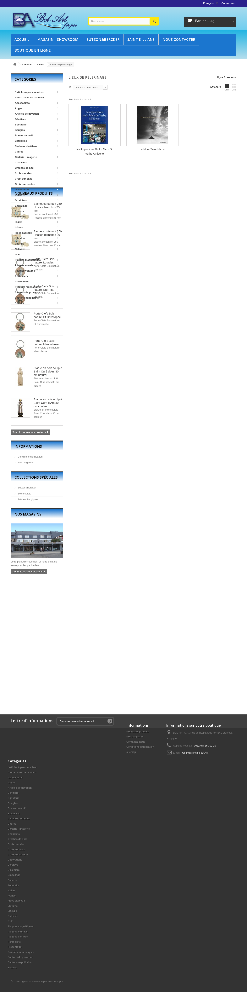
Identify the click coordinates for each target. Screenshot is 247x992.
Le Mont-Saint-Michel (152, 149)
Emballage (36, 205)
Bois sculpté (24, 617)
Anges (36, 108)
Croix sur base (36, 178)
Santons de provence (36, 292)
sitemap (131, 752)
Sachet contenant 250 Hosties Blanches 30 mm (48, 359)
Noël (36, 254)
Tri (70, 86)
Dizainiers (36, 200)
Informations (28, 570)
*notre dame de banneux (36, 97)
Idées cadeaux (36, 232)
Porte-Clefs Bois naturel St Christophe (47, 439)
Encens (36, 211)
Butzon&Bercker (102, 39)
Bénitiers (36, 119)
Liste (234, 87)
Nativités (36, 249)
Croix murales (36, 173)
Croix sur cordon (36, 184)
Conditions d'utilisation (30, 580)
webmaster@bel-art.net (195, 752)
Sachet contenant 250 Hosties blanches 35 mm (48, 331)
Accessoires (36, 102)
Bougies (36, 130)
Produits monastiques (36, 286)
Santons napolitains (36, 297)
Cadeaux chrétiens (36, 146)
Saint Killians (141, 39)
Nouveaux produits (33, 317)
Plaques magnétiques (36, 259)
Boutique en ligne (32, 50)
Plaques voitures (36, 270)
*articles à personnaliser (36, 92)
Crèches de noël (36, 167)
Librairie (36, 238)
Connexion (228, 3)
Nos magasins (25, 586)
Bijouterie (36, 124)
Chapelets (36, 162)
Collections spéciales (36, 601)
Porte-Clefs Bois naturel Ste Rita (44, 412)
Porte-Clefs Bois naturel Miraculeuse (46, 466)
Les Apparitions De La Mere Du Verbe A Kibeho (94, 151)
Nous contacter (178, 39)
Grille (226, 87)
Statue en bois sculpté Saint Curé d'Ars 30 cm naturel (48, 496)
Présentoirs (36, 281)
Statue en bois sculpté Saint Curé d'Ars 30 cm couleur (48, 527)
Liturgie (36, 243)
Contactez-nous (135, 741)
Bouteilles (36, 140)
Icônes (36, 227)
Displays (36, 194)
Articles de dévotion (36, 113)
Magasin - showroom (57, 39)
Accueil (21, 39)
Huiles (36, 222)
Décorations (36, 189)
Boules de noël (36, 135)
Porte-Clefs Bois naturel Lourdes (44, 385)
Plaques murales (36, 265)
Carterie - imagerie (36, 157)
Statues (36, 303)
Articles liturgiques (27, 623)
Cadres (36, 151)
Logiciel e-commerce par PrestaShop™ (41, 981)
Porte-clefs (36, 276)
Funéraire (36, 216)
